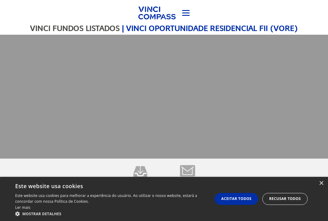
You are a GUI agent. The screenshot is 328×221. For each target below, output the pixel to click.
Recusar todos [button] (285, 198)
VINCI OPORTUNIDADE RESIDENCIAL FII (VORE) (212, 28)
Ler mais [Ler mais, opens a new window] (22, 207)
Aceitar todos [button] (236, 198)
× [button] (321, 183)
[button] (111, 213)
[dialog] (164, 199)
